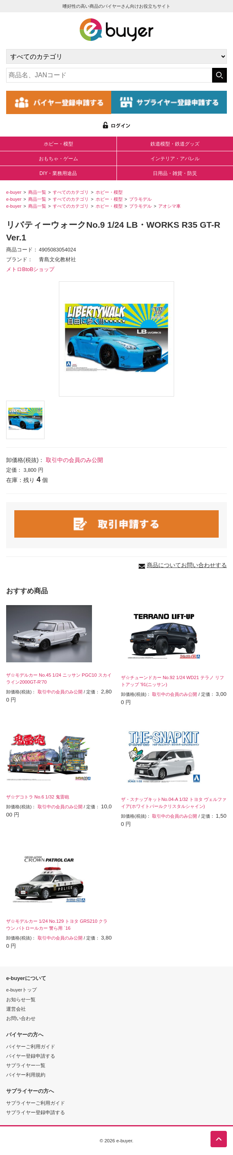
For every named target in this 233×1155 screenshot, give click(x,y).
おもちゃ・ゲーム (58, 158)
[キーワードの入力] (109, 75)
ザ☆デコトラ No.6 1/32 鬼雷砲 (37, 796)
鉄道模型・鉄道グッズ (174, 144)
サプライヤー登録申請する (35, 1112)
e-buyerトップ (21, 989)
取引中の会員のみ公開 (74, 460)
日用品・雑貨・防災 (175, 173)
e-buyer (13, 192)
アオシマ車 (169, 206)
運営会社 (16, 1008)
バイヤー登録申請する (30, 1056)
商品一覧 (37, 192)
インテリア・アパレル (174, 158)
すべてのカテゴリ (71, 192)
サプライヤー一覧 (25, 1065)
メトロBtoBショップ (30, 269)
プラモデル (140, 199)
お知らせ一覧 (21, 999)
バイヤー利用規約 (25, 1074)
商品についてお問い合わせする (187, 565)
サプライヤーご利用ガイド (35, 1103)
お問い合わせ (21, 1018)
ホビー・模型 (58, 144)
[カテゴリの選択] (116, 56)
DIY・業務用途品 (58, 173)
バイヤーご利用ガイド (30, 1046)
